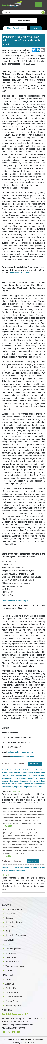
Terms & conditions (12, 996)
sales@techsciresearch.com (21, 1025)
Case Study (9, 957)
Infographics (9, 953)
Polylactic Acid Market (19, 273)
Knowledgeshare (11, 948)
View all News (32, 861)
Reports (7, 917)
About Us (8, 983)
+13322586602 (18, 1028)
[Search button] (43, 12)
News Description (15, 28)
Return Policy (10, 992)
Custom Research (12, 909)
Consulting (9, 913)
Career (7, 979)
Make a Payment (11, 1005)
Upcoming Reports (12, 922)
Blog (6, 930)
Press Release (10, 926)
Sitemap (7, 970)
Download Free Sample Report (15, 600)
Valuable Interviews (13, 965)
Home (36, 28)
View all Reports (34, 763)
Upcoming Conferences (14, 935)
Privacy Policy (10, 1001)
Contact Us (9, 988)
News (6, 944)
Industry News (10, 961)
